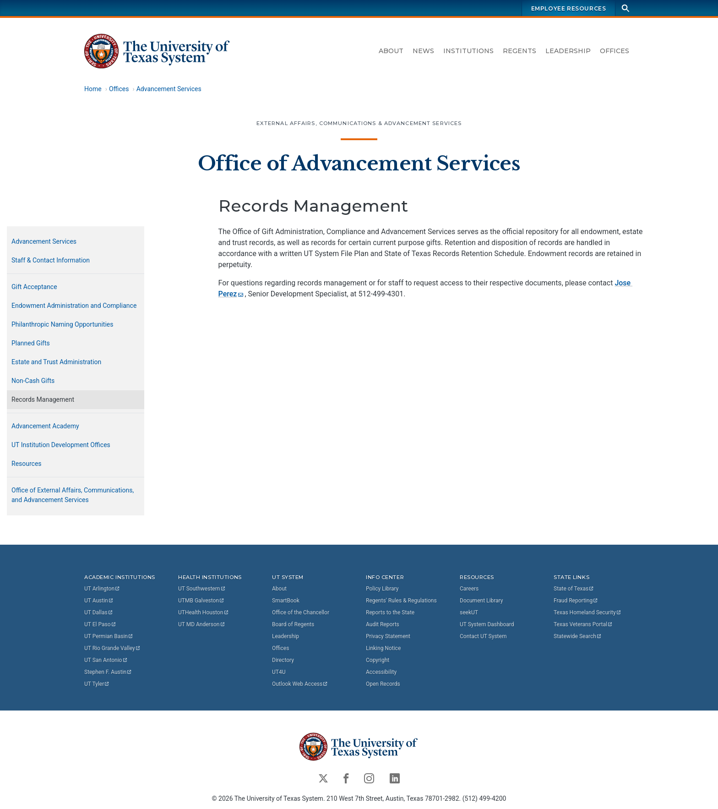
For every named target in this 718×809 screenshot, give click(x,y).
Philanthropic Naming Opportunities (62, 324)
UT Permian (109, 636)
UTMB (201, 600)
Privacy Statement (388, 636)
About (391, 51)
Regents (519, 51)
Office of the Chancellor (300, 612)
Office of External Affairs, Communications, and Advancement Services (72, 494)
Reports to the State (390, 612)
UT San (106, 660)
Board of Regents (293, 624)
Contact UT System (483, 636)
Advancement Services (168, 89)
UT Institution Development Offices (60, 444)
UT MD (201, 624)
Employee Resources (568, 8)
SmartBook (285, 600)
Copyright (377, 660)
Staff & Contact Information (50, 260)
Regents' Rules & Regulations (401, 600)
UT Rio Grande (112, 648)
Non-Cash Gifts (32, 380)
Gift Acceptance (34, 286)
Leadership (568, 51)
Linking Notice (383, 648)
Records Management (42, 399)
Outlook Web (300, 684)
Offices (614, 51)
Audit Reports (382, 624)
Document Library (481, 600)
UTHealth (203, 612)
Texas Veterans (583, 624)
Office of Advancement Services (359, 163)
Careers (469, 588)
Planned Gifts (30, 343)
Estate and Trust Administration (56, 362)
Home (93, 89)
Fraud (576, 600)
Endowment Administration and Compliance (73, 305)
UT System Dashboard (487, 624)
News (423, 51)
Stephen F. (108, 672)
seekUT (469, 612)
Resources (26, 463)
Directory (283, 660)
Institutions (468, 51)
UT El (100, 624)
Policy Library (382, 588)
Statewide (578, 636)
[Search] (625, 8)
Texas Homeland (587, 612)
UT (102, 588)
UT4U (278, 672)
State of (574, 588)
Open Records (383, 684)
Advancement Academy (45, 426)
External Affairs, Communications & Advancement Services (359, 123)
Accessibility (381, 672)
